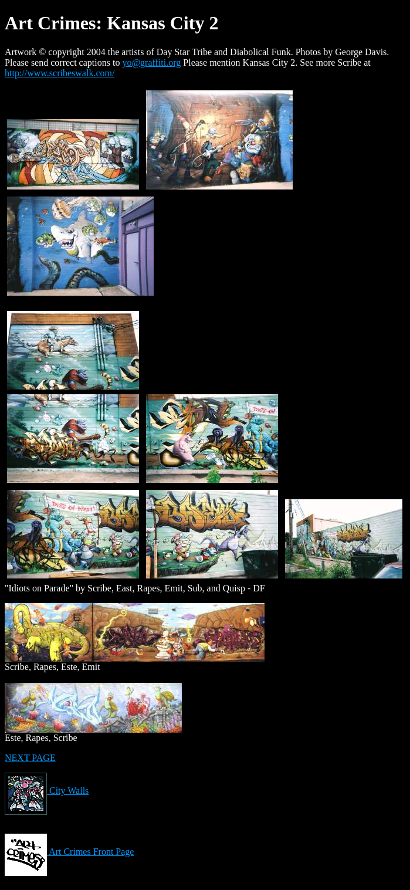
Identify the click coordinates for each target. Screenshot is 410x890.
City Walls (47, 791)
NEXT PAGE (30, 758)
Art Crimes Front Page (69, 852)
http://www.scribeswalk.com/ (59, 73)
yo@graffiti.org (151, 62)
